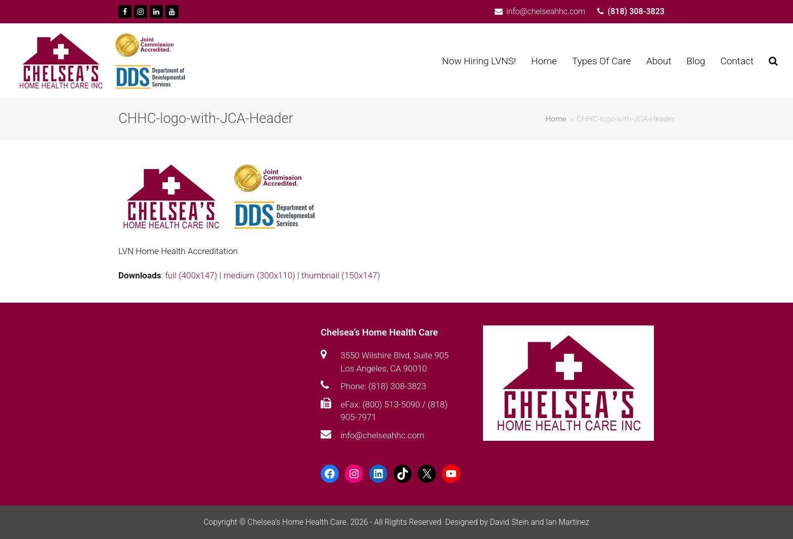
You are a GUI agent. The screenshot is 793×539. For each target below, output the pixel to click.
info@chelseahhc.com (382, 435)
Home (556, 118)
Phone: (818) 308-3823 (383, 386)
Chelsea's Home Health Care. (297, 522)
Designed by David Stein (488, 522)
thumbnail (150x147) (340, 275)
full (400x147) (191, 275)
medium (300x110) (259, 275)
